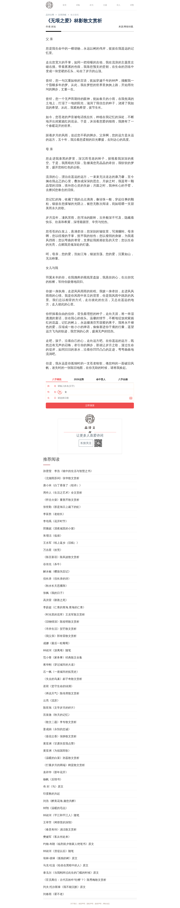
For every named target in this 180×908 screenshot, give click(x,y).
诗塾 (131, 5)
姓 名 (51, 386)
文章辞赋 (66, 14)
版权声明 (100, 904)
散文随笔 (81, 14)
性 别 (51, 392)
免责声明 (80, 904)
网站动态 (110, 904)
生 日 (51, 398)
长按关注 (85, 443)
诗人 (118, 5)
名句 (91, 5)
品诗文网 (51, 14)
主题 (104, 5)
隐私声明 (90, 904)
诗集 (77, 5)
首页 (64, 5)
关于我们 (70, 904)
